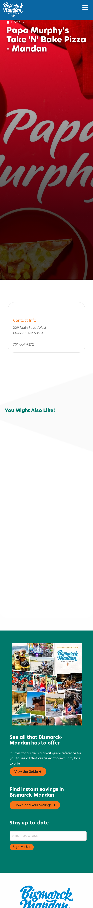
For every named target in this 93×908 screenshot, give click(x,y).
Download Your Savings (34, 784)
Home (13, 22)
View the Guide (27, 751)
